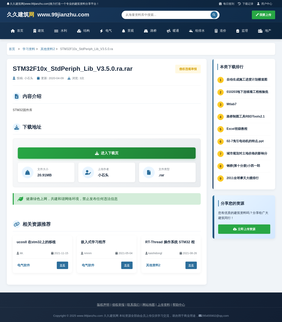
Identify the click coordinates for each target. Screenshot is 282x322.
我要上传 (263, 14)
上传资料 (163, 304)
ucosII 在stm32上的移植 (36, 242)
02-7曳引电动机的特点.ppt (245, 141)
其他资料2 (48, 49)
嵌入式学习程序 (93, 242)
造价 (220, 31)
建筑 (38, 31)
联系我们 (133, 304)
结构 (83, 31)
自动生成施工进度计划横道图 (247, 79)
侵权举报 (118, 304)
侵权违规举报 (188, 69)
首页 (17, 31)
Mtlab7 (232, 104)
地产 (264, 31)
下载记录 (245, 3)
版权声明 (103, 304)
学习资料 (29, 49)
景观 (128, 31)
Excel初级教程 (237, 128)
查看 (62, 265)
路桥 (150, 31)
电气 (106, 31)
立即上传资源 (244, 229)
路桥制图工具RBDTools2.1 (246, 116)
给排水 (196, 31)
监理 (242, 31)
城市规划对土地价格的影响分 (247, 153)
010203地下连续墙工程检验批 (247, 91)
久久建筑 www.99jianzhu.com (48, 14)
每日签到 (226, 3)
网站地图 (148, 304)
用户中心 (264, 3)
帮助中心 (179, 304)
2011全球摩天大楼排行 (243, 178)
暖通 (173, 31)
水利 (60, 31)
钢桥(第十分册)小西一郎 (243, 165)
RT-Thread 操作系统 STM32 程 (170, 242)
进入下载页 (106, 153)
